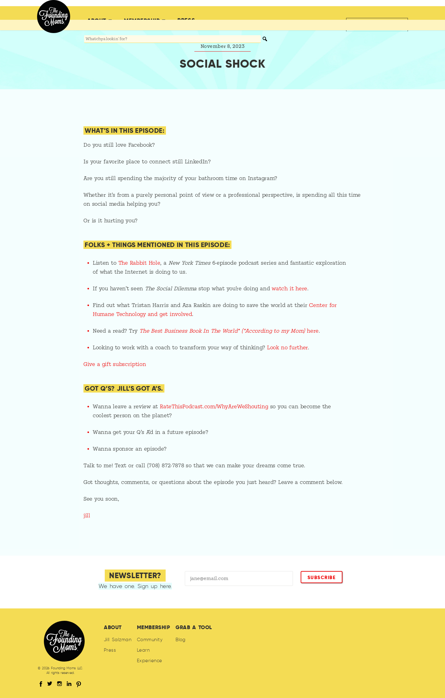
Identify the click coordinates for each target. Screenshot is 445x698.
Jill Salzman (117, 639)
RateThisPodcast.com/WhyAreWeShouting (214, 407)
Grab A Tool (194, 627)
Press (186, 13)
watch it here (289, 289)
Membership (142, 13)
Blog (181, 639)
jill (86, 516)
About (96, 13)
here (313, 331)
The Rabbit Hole (139, 263)
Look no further (287, 348)
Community (150, 639)
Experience (149, 660)
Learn (143, 650)
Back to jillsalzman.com (373, 13)
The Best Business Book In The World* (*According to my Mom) (223, 331)
